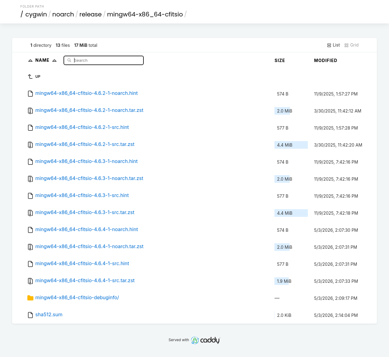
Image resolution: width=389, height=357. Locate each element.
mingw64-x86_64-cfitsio (145, 14)
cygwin (36, 14)
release (90, 14)
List (333, 45)
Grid (351, 45)
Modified (325, 60)
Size (279, 60)
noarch (63, 14)
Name (47, 60)
